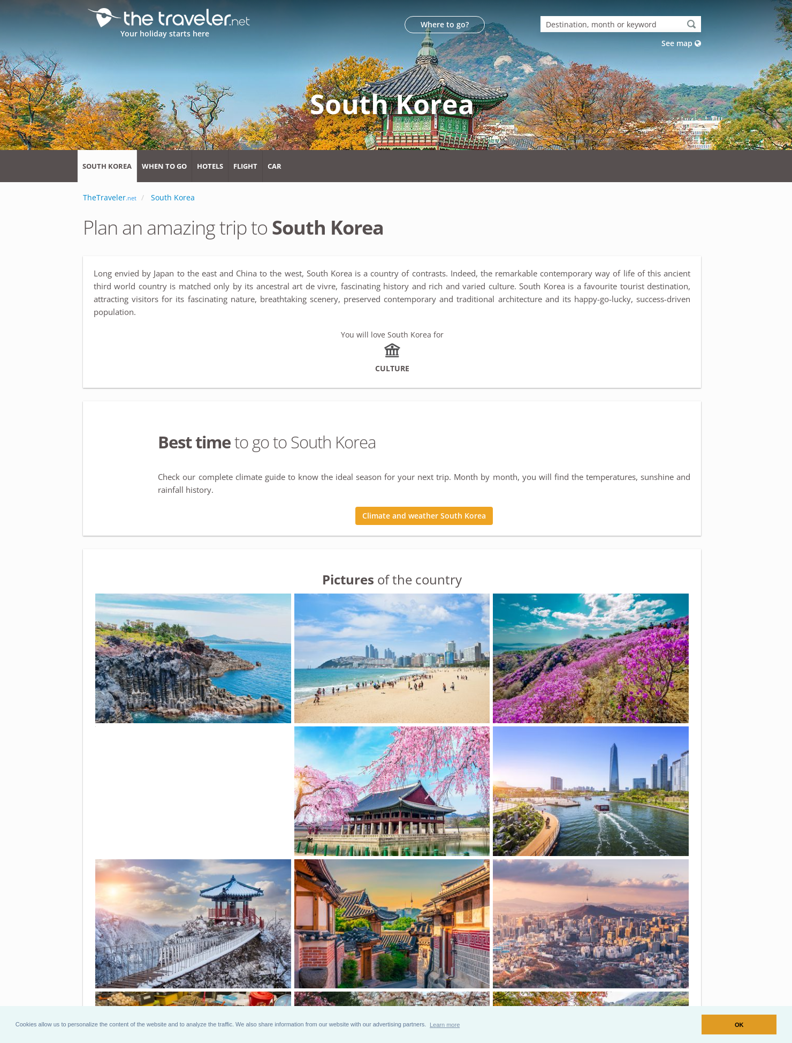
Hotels (210, 166)
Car (274, 166)
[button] (445, 1024)
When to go (164, 166)
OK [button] (739, 1025)
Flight (245, 166)
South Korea (107, 166)
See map (681, 43)
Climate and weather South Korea (424, 516)
